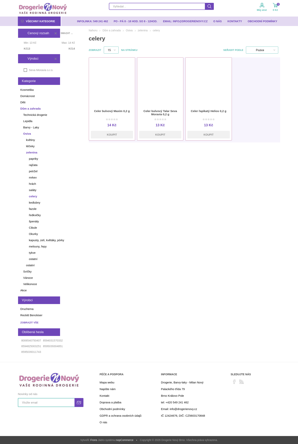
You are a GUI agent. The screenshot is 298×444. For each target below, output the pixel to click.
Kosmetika (27, 89)
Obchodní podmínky (112, 409)
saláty (32, 190)
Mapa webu (107, 382)
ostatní (33, 259)
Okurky (33, 233)
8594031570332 (53, 340)
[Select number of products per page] (111, 50)
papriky (33, 158)
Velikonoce (30, 284)
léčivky (30, 146)
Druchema (26, 308)
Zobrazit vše (29, 322)
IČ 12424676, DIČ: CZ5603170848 (183, 415)
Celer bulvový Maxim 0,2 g (112, 111)
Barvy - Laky (31, 127)
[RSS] (242, 382)
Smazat (55, 33)
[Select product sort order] (262, 50)
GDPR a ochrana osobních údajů (120, 415)
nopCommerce (124, 440)
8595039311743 (31, 351)
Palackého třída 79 (173, 389)
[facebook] (234, 382)
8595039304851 (53, 346)
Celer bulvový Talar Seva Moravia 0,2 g (160, 112)
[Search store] (157, 6)
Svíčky (27, 271)
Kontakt (104, 395)
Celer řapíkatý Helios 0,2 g (208, 111)
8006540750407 (31, 340)
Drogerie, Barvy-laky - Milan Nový (182, 382)
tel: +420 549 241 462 (175, 402)
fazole (32, 208)
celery (33, 196)
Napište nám (108, 389)
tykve (32, 252)
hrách (32, 183)
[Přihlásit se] (46, 402)
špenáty (34, 221)
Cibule (33, 227)
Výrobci (33, 58)
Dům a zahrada (30, 108)
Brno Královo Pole (172, 395)
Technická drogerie (35, 114)
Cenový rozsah (38, 33)
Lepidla (27, 121)
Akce (23, 290)
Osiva (27, 133)
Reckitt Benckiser (31, 315)
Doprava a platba (110, 402)
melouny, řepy (38, 246)
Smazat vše (67, 33)
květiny (30, 139)
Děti (22, 102)
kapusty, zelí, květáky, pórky (46, 240)
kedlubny (34, 202)
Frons (93, 440)
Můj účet (262, 10)
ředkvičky (35, 215)
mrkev (33, 177)
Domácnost (27, 96)
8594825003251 (31, 346)
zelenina (31, 152)
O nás (103, 422)
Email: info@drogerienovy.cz (179, 409)
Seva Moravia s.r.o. (41, 70)
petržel (33, 171)
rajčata (33, 165)
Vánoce (28, 277)
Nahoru (93, 30)
